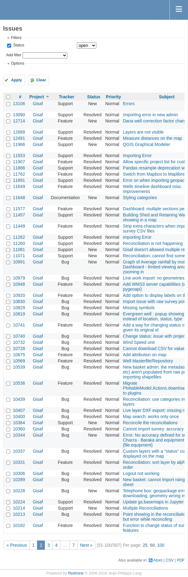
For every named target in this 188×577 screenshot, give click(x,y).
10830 (19, 301)
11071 (19, 255)
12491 (19, 138)
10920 (19, 295)
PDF (181, 560)
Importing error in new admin (150, 114)
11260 (19, 243)
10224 (19, 501)
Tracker (66, 96)
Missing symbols (139, 307)
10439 (19, 399)
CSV (170, 560)
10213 (19, 514)
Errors (129, 103)
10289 (19, 479)
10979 (19, 278)
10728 (19, 348)
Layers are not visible (143, 132)
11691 (19, 180)
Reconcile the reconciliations (150, 422)
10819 (19, 313)
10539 (19, 367)
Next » (86, 545)
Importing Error (137, 155)
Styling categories (140, 197)
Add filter (13, 55)
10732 (19, 342)
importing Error (137, 237)
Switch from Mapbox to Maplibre (154, 174)
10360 (19, 428)
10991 (19, 261)
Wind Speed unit (139, 342)
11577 (19, 208)
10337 (19, 451)
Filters (16, 38)
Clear (41, 80)
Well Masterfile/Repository (148, 360)
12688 (19, 132)
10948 (19, 284)
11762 (19, 174)
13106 (19, 103)
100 (160, 545)
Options (17, 63)
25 (145, 545)
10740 (19, 336)
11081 (19, 249)
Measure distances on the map (152, 138)
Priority (113, 96)
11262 (19, 237)
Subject (167, 96)
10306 (19, 473)
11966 (19, 144)
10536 (19, 383)
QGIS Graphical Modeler (146, 144)
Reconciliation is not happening (153, 243)
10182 (19, 525)
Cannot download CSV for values (154, 348)
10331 (19, 462)
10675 (19, 354)
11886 (19, 167)
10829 (19, 307)
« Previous (16, 545)
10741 (19, 325)
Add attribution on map (144, 354)
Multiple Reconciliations (145, 508)
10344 (19, 435)
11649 (19, 186)
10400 (19, 416)
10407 (19, 410)
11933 (19, 155)
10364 (19, 422)
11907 (19, 161)
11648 (19, 197)
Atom (157, 560)
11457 (19, 214)
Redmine (75, 573)
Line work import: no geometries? (155, 278)
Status (18, 45)
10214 (19, 508)
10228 (19, 490)
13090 (19, 114)
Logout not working (141, 473)
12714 (19, 120)
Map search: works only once (151, 416)
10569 (19, 360)
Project (36, 96)
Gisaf (38, 103)
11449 (19, 226)
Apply (16, 80)
